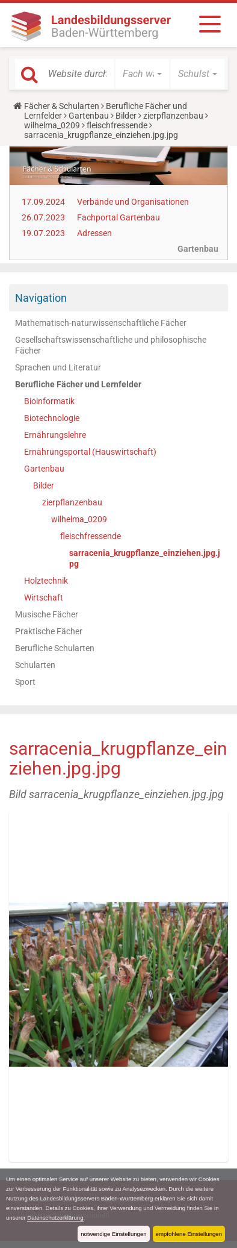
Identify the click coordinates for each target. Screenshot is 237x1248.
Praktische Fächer (48, 631)
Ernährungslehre (55, 435)
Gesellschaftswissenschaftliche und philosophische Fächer (110, 345)
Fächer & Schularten (61, 106)
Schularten (35, 665)
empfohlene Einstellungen (189, 1234)
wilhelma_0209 (52, 125)
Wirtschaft (43, 597)
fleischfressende (117, 125)
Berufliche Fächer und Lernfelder (78, 384)
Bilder (126, 115)
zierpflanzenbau (173, 115)
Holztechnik (46, 580)
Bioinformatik (49, 401)
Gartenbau (89, 115)
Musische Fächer (46, 614)
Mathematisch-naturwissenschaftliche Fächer (100, 323)
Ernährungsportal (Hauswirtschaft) (90, 452)
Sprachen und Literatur (58, 367)
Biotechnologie (51, 418)
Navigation (41, 298)
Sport (25, 682)
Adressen (94, 233)
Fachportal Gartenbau (118, 217)
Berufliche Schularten (54, 648)
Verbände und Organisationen (133, 202)
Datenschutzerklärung (55, 1217)
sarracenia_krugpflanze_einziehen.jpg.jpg (144, 558)
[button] (142, 74)
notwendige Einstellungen (113, 1234)
